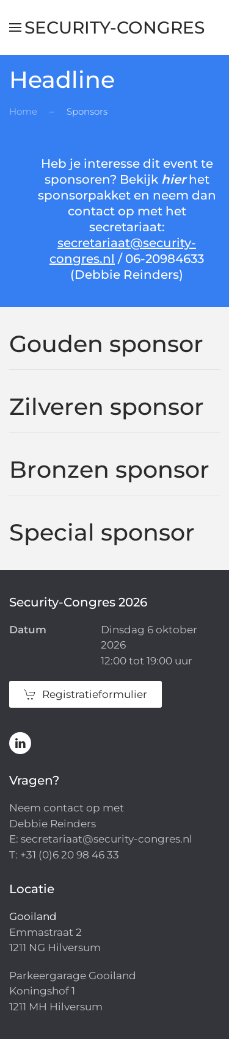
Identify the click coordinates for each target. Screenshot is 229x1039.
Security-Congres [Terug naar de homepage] (114, 27)
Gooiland (33, 916)
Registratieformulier (85, 694)
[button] (15, 27)
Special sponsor (102, 532)
